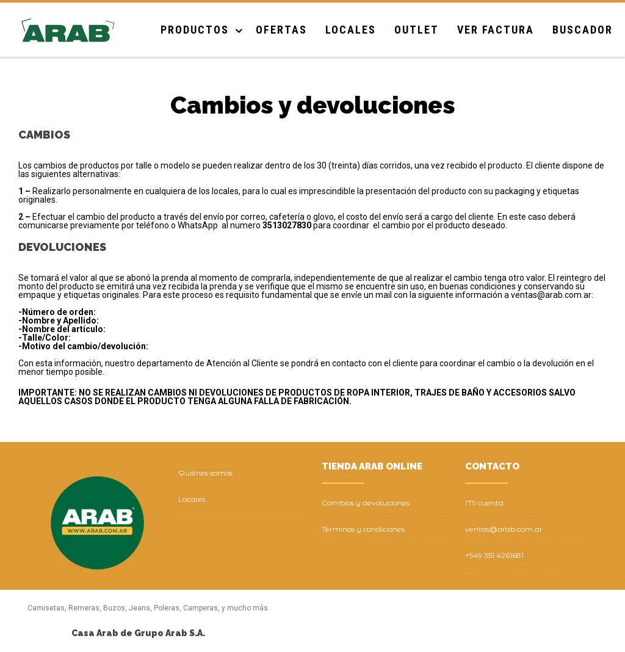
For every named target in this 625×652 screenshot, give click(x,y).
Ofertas (281, 29)
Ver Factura (495, 29)
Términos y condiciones (363, 529)
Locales (350, 29)
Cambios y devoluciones (366, 502)
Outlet (416, 29)
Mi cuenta (484, 502)
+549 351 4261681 (494, 555)
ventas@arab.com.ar (504, 529)
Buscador (582, 29)
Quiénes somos (205, 472)
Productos (195, 29)
